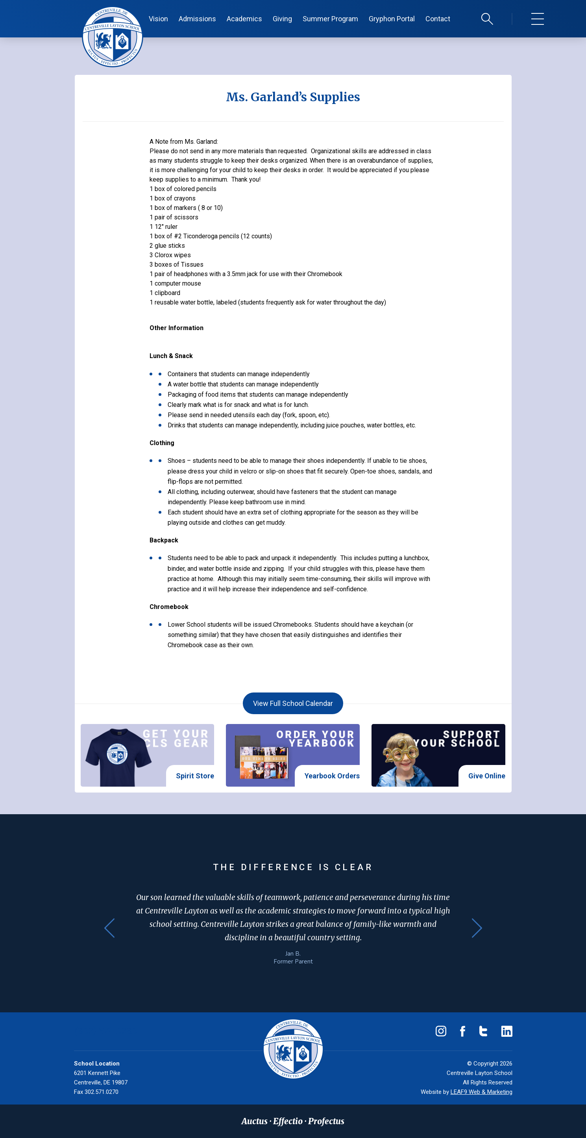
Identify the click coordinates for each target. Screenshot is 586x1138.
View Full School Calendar (293, 703)
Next (477, 928)
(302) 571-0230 (105, 1031)
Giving (282, 19)
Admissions (197, 19)
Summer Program (330, 19)
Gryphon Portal (392, 19)
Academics (244, 19)
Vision (158, 19)
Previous (109, 928)
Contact (437, 19)
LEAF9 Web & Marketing (481, 1091)
